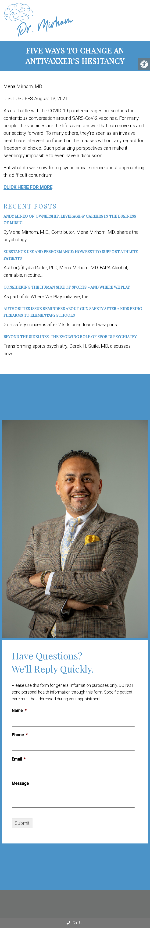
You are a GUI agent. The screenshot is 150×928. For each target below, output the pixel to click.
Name (19, 710)
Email (18, 759)
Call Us (75, 923)
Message (20, 783)
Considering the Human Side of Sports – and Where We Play (67, 287)
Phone (20, 734)
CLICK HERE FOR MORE (28, 187)
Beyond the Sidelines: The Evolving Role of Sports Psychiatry (70, 336)
